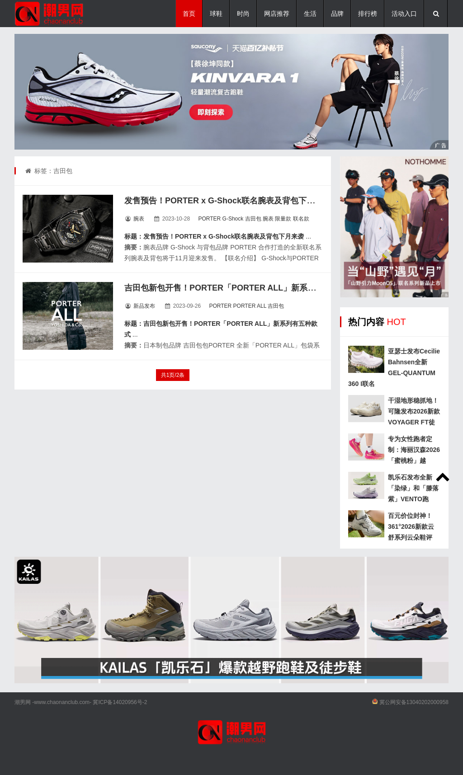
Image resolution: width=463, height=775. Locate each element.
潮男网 (22, 702)
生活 (310, 13)
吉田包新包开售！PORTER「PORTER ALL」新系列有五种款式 (240, 287)
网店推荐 (276, 13)
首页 (189, 13)
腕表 (138, 219)
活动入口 (404, 13)
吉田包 (253, 219)
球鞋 (216, 13)
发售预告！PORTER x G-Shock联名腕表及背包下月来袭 (227, 200)
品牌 (337, 13)
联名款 (301, 219)
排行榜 (367, 13)
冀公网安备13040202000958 (414, 702)
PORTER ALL (249, 306)
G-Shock (233, 219)
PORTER (209, 219)
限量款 (283, 219)
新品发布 (144, 306)
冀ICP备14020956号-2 (120, 702)
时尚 (243, 13)
